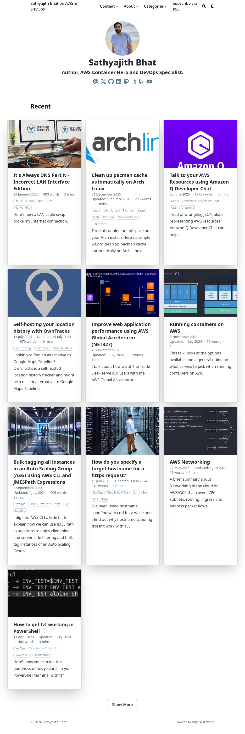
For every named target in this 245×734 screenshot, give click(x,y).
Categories (154, 6)
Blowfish (208, 722)
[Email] (96, 81)
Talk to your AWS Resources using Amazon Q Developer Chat (199, 182)
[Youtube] (149, 81)
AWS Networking (190, 462)
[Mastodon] (126, 81)
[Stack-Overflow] (134, 81)
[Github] (111, 81)
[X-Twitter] (103, 81)
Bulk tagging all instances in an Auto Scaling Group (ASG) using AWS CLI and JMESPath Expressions (44, 472)
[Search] (204, 6)
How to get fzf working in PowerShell (43, 627)
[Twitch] (141, 81)
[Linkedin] (118, 81)
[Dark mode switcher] (212, 6)
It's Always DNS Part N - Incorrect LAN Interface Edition (41, 182)
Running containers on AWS (197, 327)
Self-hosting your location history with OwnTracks (44, 327)
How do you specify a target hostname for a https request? (118, 468)
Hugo (195, 722)
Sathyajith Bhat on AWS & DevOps (54, 6)
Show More (122, 704)
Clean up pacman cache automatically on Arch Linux (120, 182)
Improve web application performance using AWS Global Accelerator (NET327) (121, 334)
